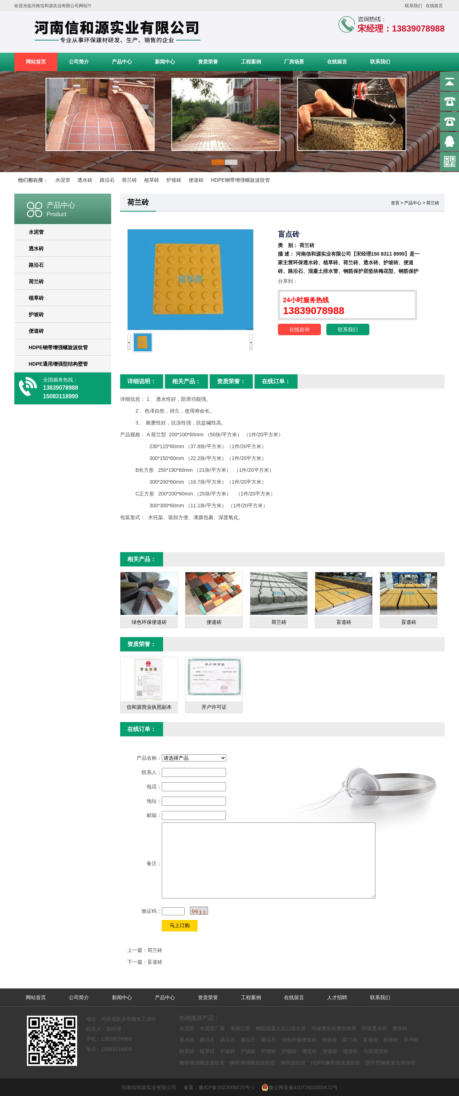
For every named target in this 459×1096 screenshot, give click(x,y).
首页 (395, 202)
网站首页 (36, 62)
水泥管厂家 (212, 1028)
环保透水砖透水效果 (333, 1028)
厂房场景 (294, 62)
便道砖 (196, 180)
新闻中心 (165, 62)
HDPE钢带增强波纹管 (335, 1063)
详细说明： (141, 381)
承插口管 (240, 1028)
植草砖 (151, 180)
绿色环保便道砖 (299, 1040)
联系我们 (413, 5)
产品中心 (122, 62)
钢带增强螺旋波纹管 (201, 1063)
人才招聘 (337, 997)
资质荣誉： (231, 381)
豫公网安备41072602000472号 (299, 1087)
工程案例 (251, 62)
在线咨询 (299, 329)
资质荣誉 (208, 62)
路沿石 (107, 180)
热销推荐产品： (199, 1018)
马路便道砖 (375, 1051)
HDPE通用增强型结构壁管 (58, 364)
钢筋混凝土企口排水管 (281, 1028)
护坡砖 (173, 180)
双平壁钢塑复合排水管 (390, 1063)
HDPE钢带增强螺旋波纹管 (240, 180)
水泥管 (62, 180)
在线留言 (434, 5)
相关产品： (186, 381)
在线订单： (276, 381)
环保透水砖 (374, 1028)
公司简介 (79, 62)
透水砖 (85, 180)
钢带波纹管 (293, 1063)
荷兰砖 (129, 180)
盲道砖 (154, 962)
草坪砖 (411, 1040)
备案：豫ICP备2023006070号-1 (222, 1087)
